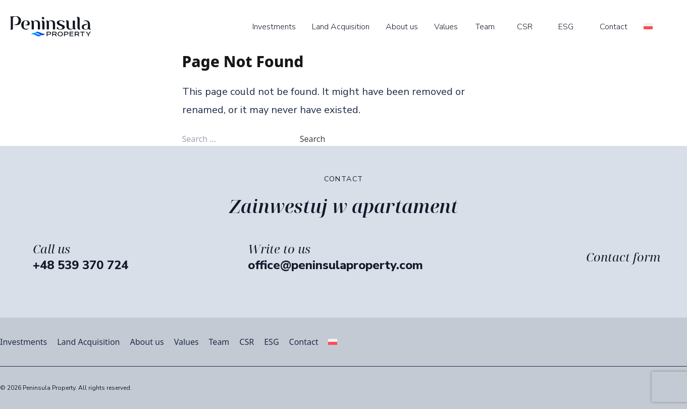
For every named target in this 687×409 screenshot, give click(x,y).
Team (485, 26)
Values (446, 26)
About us (402, 26)
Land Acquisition (340, 26)
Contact (613, 26)
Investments (274, 26)
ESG (565, 26)
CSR (525, 26)
